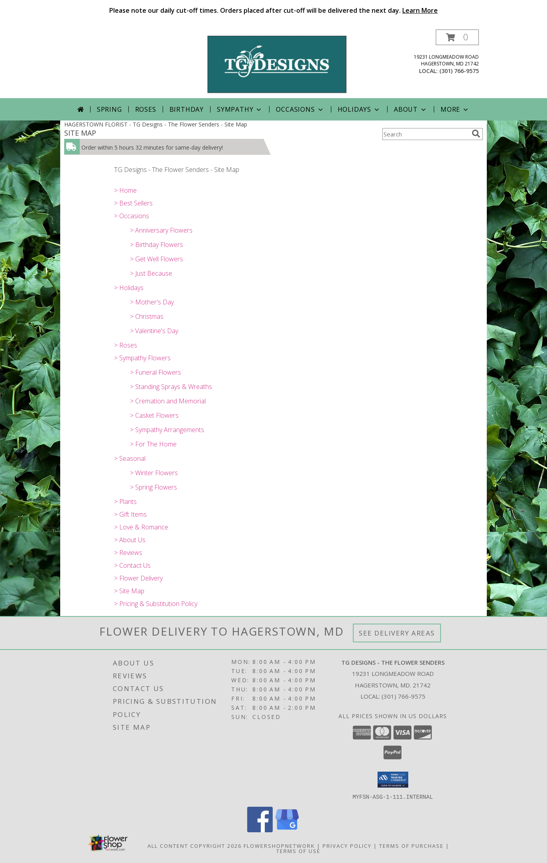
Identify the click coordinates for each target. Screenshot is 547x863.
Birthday (186, 109)
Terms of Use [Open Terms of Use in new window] (298, 850)
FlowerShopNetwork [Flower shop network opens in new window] (279, 845)
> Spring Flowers (153, 487)
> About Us (130, 539)
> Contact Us (132, 565)
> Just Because (151, 273)
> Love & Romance (141, 527)
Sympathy (240, 109)
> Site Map (129, 591)
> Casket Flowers (154, 415)
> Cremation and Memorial (168, 401)
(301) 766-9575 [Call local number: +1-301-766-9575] (459, 71)
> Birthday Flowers (156, 244)
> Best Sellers (133, 203)
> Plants (125, 501)
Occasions (300, 109)
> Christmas (146, 316)
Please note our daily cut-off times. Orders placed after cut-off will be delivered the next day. (273, 10)
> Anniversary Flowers (161, 230)
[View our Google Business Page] (287, 829)
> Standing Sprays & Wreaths (171, 386)
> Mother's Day (152, 302)
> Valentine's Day (154, 330)
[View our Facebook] (260, 829)
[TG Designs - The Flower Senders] (276, 63)
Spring (109, 109)
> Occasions (131, 215)
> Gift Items (130, 514)
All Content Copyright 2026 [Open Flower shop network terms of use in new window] (195, 845)
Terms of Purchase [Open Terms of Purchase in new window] (411, 845)
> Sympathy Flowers (142, 357)
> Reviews (128, 552)
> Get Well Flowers (156, 259)
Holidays (359, 109)
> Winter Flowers (154, 472)
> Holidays (129, 287)
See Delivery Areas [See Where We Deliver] (397, 633)
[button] (457, 37)
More (455, 109)
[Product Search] (425, 134)
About (410, 109)
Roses (145, 109)
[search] (476, 133)
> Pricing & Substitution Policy (155, 603)
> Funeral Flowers (155, 372)
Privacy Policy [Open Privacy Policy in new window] (347, 845)
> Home (125, 190)
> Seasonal (130, 458)
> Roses (125, 345)
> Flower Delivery (138, 578)
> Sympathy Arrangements (167, 429)
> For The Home (153, 444)
